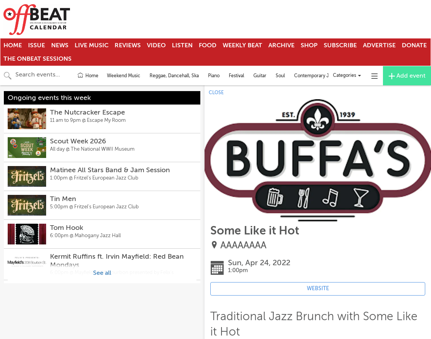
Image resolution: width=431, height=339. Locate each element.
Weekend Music (123, 75)
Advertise (379, 45)
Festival (236, 75)
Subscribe (340, 45)
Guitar (259, 75)
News (59, 45)
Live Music (91, 45)
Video (156, 45)
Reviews (128, 45)
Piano (214, 75)
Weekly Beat (242, 45)
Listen (182, 45)
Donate (414, 45)
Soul (280, 75)
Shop (309, 45)
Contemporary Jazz (315, 75)
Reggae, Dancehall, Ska (174, 75)
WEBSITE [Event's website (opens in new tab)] (318, 288)
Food (207, 45)
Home (12, 45)
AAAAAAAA (243, 245)
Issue (36, 45)
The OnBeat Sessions (37, 58)
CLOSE (216, 92)
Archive (281, 45)
